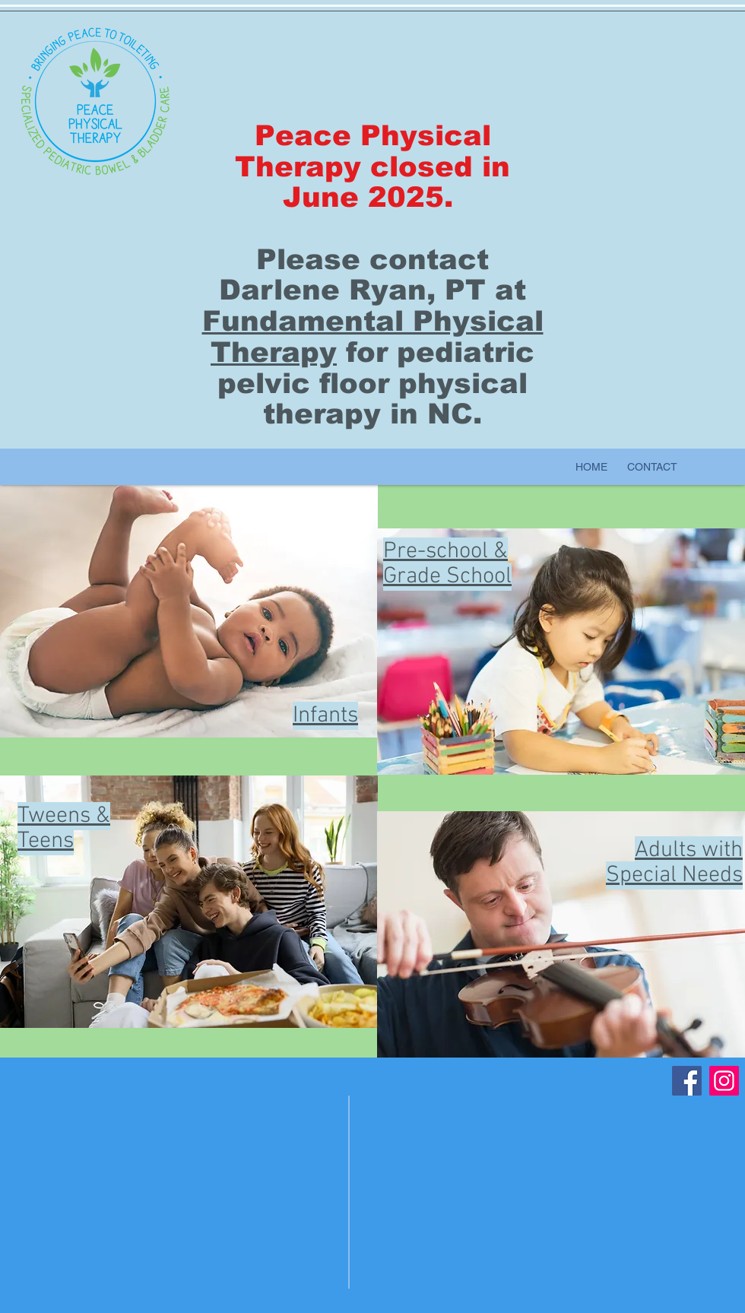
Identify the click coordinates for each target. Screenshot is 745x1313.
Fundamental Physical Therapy (373, 337)
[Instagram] (724, 1081)
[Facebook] (687, 1081)
